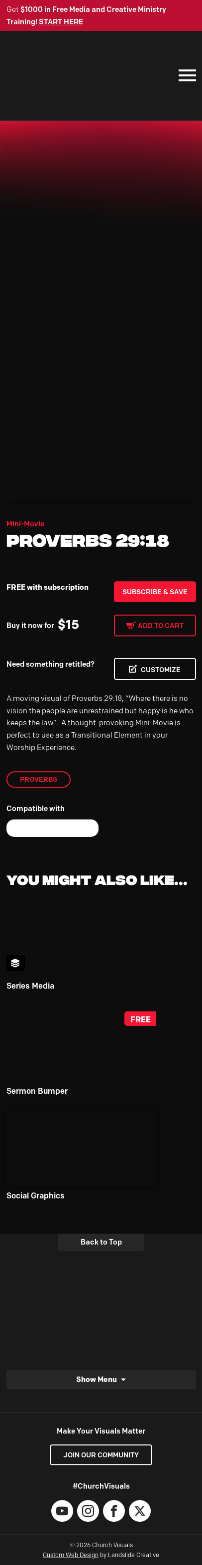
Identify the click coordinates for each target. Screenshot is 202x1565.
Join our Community (101, 1454)
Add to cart (161, 625)
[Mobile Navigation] (185, 75)
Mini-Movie (25, 523)
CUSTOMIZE (161, 669)
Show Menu (96, 1379)
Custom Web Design (71, 1555)
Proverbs (38, 779)
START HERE (61, 21)
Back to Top (101, 1242)
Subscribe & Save (155, 591)
